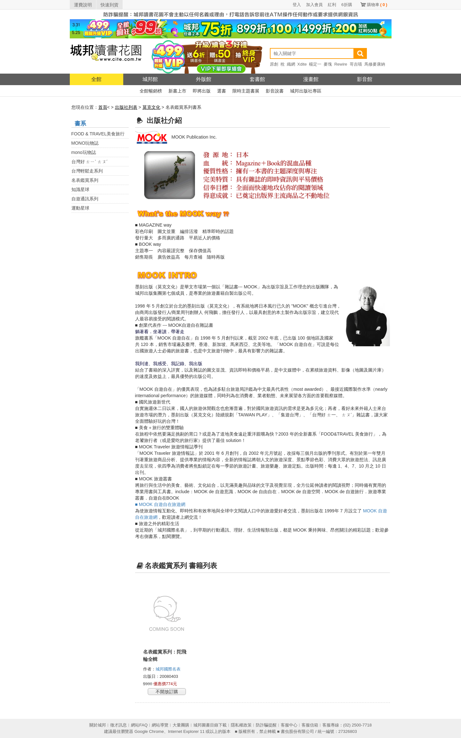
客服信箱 (310, 725)
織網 (291, 64)
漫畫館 (311, 79)
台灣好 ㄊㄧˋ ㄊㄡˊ (89, 161)
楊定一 (315, 64)
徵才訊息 (118, 725)
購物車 (377, 4)
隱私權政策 (241, 725)
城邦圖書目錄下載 (210, 725)
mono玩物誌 (83, 152)
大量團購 (181, 725)
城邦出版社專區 (305, 90)
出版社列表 (126, 107)
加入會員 (314, 4)
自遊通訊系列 (84, 198)
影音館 (364, 79)
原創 (274, 64)
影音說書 (275, 90)
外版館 (203, 79)
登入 (297, 4)
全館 (96, 79)
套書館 (257, 79)
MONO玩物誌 (85, 143)
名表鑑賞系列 (84, 180)
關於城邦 (97, 725)
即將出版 (202, 90)
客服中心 (289, 725)
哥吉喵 (356, 64)
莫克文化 (151, 107)
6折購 (346, 4)
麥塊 (328, 64)
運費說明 (83, 4)
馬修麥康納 (374, 64)
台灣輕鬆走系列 (87, 170)
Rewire (340, 64)
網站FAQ (139, 725)
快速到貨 (109, 4)
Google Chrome (149, 731)
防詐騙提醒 (266, 725)
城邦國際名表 (169, 669)
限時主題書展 (245, 90)
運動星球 (80, 208)
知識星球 (80, 189)
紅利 (332, 4)
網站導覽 (160, 725)
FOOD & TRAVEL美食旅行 (98, 133)
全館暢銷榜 (151, 90)
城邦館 (150, 79)
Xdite (302, 64)
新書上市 (177, 90)
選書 (221, 90)
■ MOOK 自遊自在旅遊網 (160, 504)
